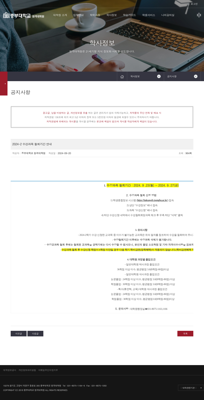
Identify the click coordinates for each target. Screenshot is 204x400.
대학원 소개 (60, 15)
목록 (185, 333)
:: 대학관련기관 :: (189, 387)
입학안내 (78, 15)
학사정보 (111, 15)
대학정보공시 (9, 370)
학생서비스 (148, 15)
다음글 (35, 333)
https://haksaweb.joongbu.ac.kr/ (152, 200)
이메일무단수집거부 (48, 370)
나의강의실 (167, 15)
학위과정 (95, 15)
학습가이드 (129, 15)
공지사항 (171, 76)
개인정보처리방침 (27, 370)
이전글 (18, 333)
